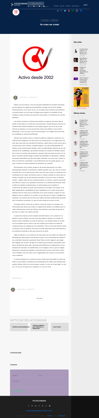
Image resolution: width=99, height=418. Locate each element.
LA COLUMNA (45, 20)
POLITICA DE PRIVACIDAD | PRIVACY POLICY (39, 410)
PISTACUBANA (21, 3)
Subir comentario (19, 391)
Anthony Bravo (24, 97)
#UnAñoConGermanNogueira (19, 327)
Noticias (68, 6)
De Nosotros (75, 6)
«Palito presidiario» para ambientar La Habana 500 (38, 327)
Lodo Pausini (57, 327)
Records (62, 6)
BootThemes (62, 415)
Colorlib (49, 415)
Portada (56, 6)
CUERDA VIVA (54, 20)
